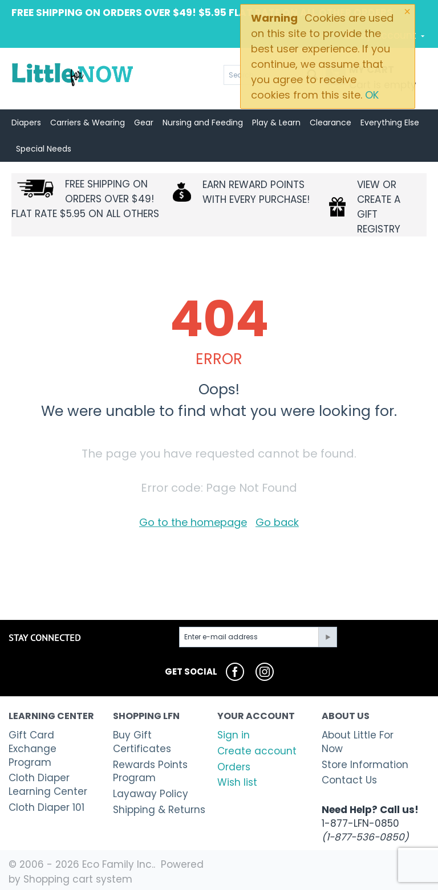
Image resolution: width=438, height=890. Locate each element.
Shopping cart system (77, 879)
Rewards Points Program (150, 771)
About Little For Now (358, 742)
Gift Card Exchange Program (32, 748)
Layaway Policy (150, 794)
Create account (257, 751)
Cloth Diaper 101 (46, 807)
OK (372, 95)
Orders (233, 767)
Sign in (233, 735)
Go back (277, 522)
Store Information (365, 764)
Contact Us (349, 780)
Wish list (237, 782)
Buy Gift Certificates (142, 742)
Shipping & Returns (159, 809)
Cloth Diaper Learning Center (48, 784)
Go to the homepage (193, 522)
